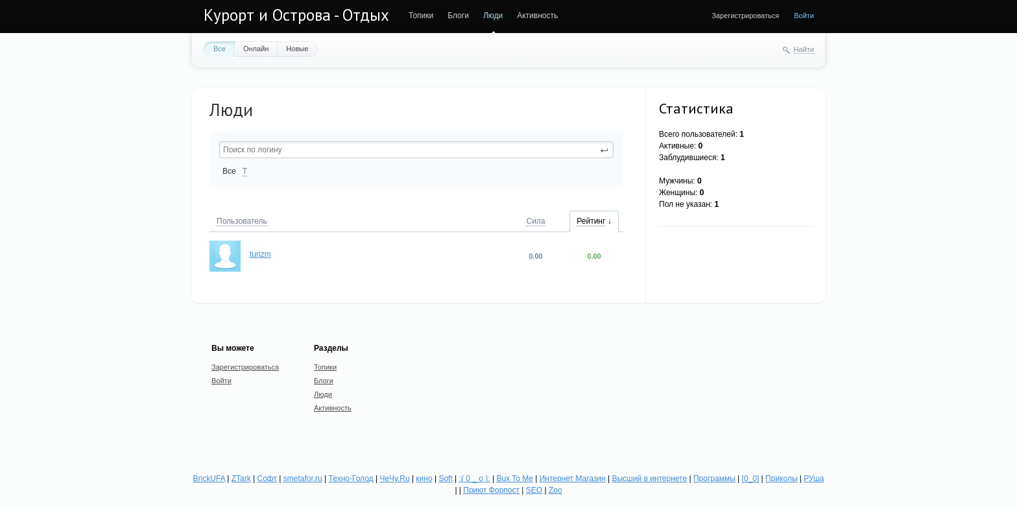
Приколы (781, 478)
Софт (267, 478)
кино (424, 478)
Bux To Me (514, 478)
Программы (714, 478)
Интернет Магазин (573, 478)
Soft (445, 478)
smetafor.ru (302, 478)
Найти (804, 49)
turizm (260, 254)
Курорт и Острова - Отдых (296, 15)
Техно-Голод (351, 478)
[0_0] (751, 478)
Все (219, 49)
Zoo (555, 490)
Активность (537, 15)
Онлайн (256, 49)
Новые (297, 49)
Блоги (458, 15)
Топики (421, 15)
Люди (493, 15)
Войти (804, 15)
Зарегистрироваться (745, 15)
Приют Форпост (491, 490)
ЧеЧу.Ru (394, 478)
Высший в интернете (649, 478)
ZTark (241, 478)
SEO (534, 490)
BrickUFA (209, 478)
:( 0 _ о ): (474, 478)
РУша (814, 478)
